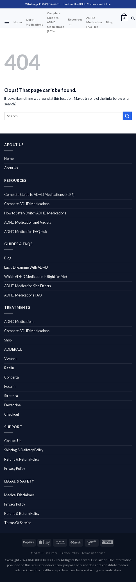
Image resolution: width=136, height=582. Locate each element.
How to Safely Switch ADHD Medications (35, 213)
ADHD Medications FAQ (23, 295)
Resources (75, 22)
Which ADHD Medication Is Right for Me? (35, 277)
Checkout (11, 414)
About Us (11, 168)
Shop (8, 340)
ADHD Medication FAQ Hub (94, 22)
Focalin (9, 386)
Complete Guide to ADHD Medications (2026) (55, 22)
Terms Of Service (17, 523)
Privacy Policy (14, 468)
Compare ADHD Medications (26, 204)
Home (17, 22)
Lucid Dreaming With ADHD (26, 267)
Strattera (11, 396)
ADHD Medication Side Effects (27, 286)
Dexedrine (12, 405)
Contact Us (12, 441)
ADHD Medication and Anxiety (27, 222)
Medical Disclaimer (19, 495)
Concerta (11, 377)
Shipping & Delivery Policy (23, 450)
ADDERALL (13, 349)
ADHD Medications (34, 22)
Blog (109, 22)
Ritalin (9, 368)
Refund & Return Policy (21, 459)
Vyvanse (10, 359)
